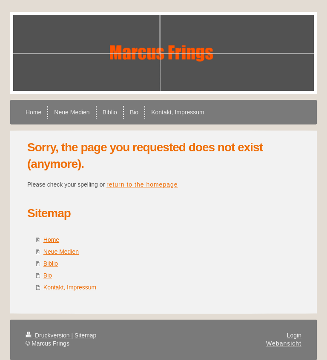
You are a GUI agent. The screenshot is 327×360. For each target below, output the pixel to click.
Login (294, 335)
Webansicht (283, 343)
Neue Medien (61, 251)
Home (51, 239)
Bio (47, 275)
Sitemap (85, 335)
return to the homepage (142, 184)
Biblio (50, 263)
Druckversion (48, 335)
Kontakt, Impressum (70, 287)
